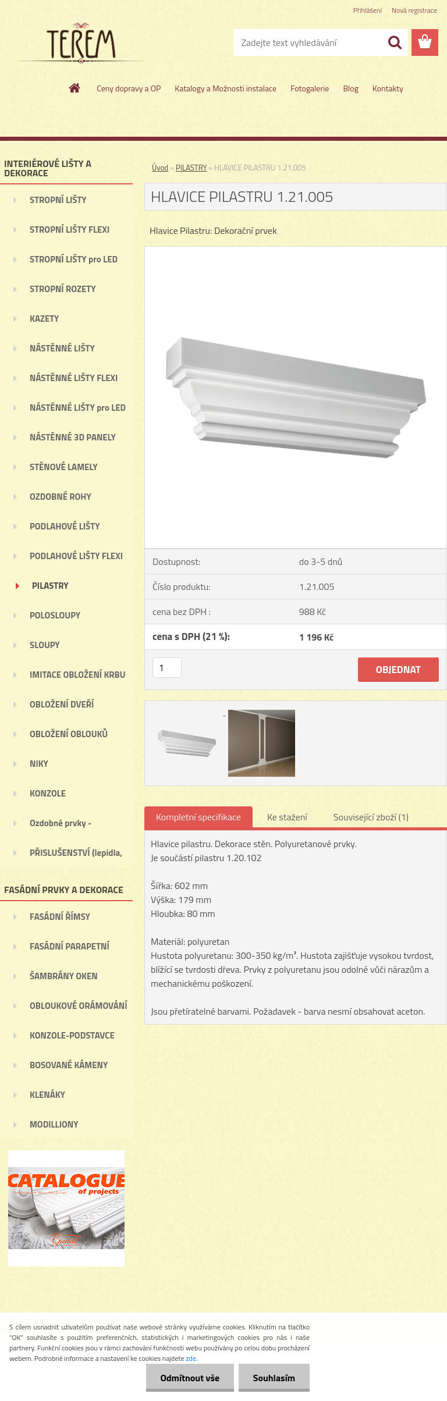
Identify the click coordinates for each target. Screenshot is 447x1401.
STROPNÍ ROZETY (63, 289)
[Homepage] (75, 87)
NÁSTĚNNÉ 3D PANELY (73, 437)
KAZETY (44, 318)
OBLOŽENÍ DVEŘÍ (62, 704)
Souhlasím (274, 1378)
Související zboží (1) (371, 817)
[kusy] (167, 667)
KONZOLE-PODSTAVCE (72, 1035)
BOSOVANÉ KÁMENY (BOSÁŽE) (69, 1068)
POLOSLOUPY (55, 615)
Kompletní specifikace (198, 817)
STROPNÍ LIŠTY (58, 200)
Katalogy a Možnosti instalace (225, 88)
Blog (350, 88)
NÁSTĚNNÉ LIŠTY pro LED (78, 407)
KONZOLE (48, 793)
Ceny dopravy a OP (129, 88)
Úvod (160, 167)
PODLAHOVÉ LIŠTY (65, 526)
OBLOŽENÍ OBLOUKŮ (69, 734)
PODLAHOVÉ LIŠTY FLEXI (76, 556)
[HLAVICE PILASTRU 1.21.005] (295, 251)
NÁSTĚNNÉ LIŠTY (62, 348)
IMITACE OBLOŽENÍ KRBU (78, 674)
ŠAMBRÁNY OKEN (64, 976)
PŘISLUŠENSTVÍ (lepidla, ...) (76, 856)
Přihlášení (367, 10)
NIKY (39, 763)
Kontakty (387, 88)
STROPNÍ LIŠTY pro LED (74, 259)
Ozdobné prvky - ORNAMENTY (60, 826)
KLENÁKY (47, 1094)
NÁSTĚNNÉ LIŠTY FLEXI (74, 378)
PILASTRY (50, 585)
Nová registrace (414, 10)
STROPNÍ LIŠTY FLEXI (69, 229)
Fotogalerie (309, 88)
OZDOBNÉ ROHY (60, 496)
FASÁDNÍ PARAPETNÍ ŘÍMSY (69, 950)
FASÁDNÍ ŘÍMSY (60, 916)
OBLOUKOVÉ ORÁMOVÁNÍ (78, 1005)
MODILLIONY (54, 1124)
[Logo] (80, 43)
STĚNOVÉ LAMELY (64, 467)
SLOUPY (45, 645)
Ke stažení (287, 817)
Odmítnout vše (189, 1378)
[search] (394, 42)
